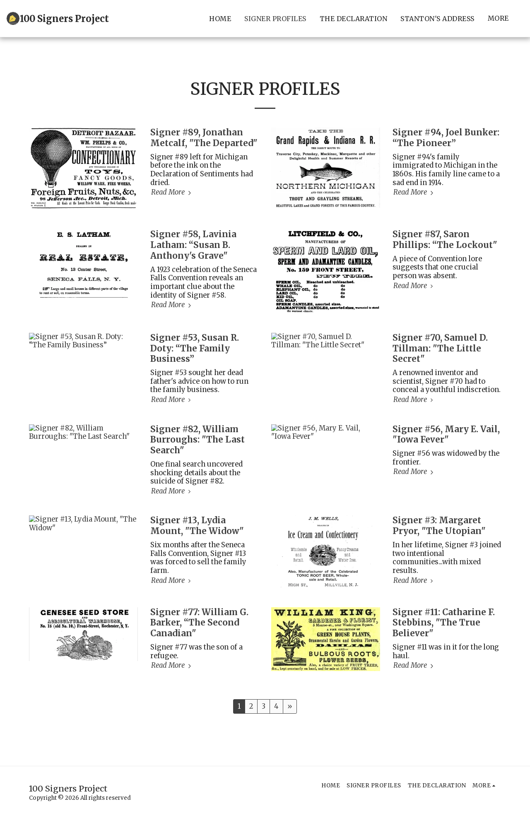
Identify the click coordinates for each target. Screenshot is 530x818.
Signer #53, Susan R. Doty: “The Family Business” (194, 348)
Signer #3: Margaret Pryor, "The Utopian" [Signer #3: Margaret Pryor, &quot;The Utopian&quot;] (439, 526)
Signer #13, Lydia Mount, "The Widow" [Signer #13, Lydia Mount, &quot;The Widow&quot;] (197, 526)
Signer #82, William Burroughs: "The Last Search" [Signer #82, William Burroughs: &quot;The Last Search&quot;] (197, 440)
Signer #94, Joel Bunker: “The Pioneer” (446, 138)
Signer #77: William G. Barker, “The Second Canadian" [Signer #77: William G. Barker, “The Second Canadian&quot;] (199, 623)
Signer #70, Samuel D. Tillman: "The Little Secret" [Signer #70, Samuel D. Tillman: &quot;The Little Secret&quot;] (440, 348)
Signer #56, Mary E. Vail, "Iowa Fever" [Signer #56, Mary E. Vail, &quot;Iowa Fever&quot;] (446, 434)
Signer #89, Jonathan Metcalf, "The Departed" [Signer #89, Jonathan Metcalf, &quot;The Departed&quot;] (204, 138)
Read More (172, 192)
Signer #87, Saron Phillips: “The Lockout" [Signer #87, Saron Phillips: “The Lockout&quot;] (445, 239)
